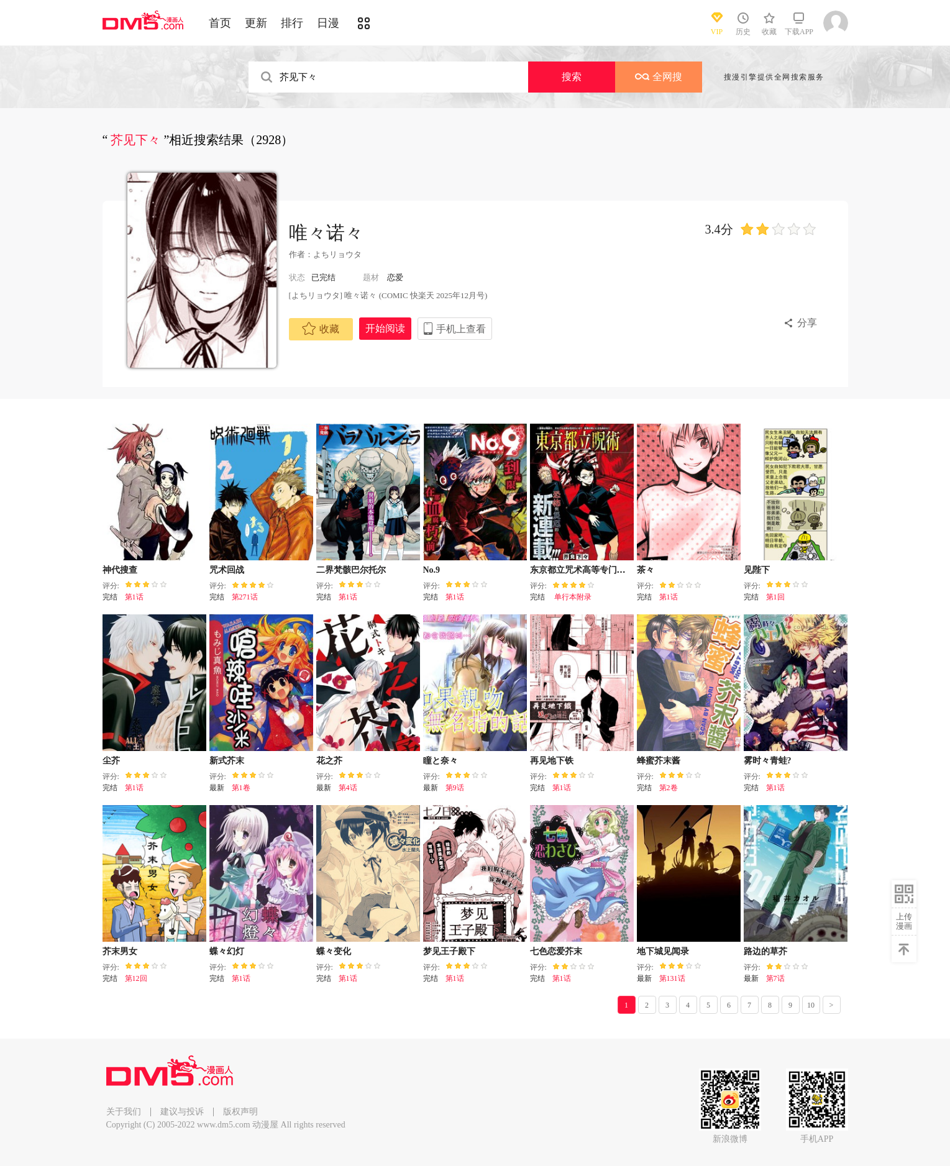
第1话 (134, 597)
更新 (256, 23)
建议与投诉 (182, 1111)
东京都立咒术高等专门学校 (582, 570)
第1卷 (241, 787)
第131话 (672, 978)
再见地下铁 (551, 760)
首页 (220, 23)
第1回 (775, 597)
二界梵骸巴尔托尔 (351, 570)
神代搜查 (120, 570)
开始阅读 (385, 328)
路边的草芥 (765, 951)
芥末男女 (120, 951)
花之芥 (329, 760)
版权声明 (240, 1111)
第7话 (775, 978)
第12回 (136, 978)
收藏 (320, 328)
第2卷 (668, 787)
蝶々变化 (333, 951)
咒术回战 (226, 570)
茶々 (645, 570)
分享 (807, 322)
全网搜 (658, 76)
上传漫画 (904, 921)
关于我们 (123, 1111)
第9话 (454, 787)
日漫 (328, 23)
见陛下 (757, 570)
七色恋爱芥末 (556, 951)
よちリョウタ (337, 254)
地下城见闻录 (663, 951)
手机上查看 (461, 329)
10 (811, 1005)
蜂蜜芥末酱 (658, 760)
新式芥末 (226, 760)
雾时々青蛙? (768, 760)
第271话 (245, 597)
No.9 (432, 570)
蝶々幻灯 (226, 951)
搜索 (572, 76)
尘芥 (111, 760)
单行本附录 (571, 597)
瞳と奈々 (440, 760)
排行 (292, 23)
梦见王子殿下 (449, 951)
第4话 (348, 787)
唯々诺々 (326, 232)
